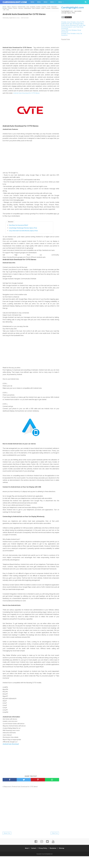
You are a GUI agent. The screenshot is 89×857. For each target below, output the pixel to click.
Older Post (55, 834)
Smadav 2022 (65, 33)
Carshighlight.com (15, 2)
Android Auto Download (11, 745)
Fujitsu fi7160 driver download (72, 24)
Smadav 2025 (75, 33)
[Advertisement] (31, 33)
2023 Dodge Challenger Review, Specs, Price (23, 228)
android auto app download (70, 24)
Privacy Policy (43, 849)
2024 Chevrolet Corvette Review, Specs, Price (23, 231)
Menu (32, 2)
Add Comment (25, 18)
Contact (32, 849)
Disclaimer (54, 849)
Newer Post (7, 834)
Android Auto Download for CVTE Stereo (26, 94)
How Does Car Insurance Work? (18, 226)
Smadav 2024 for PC (77, 22)
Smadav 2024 (65, 22)
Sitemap (64, 849)
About (24, 849)
